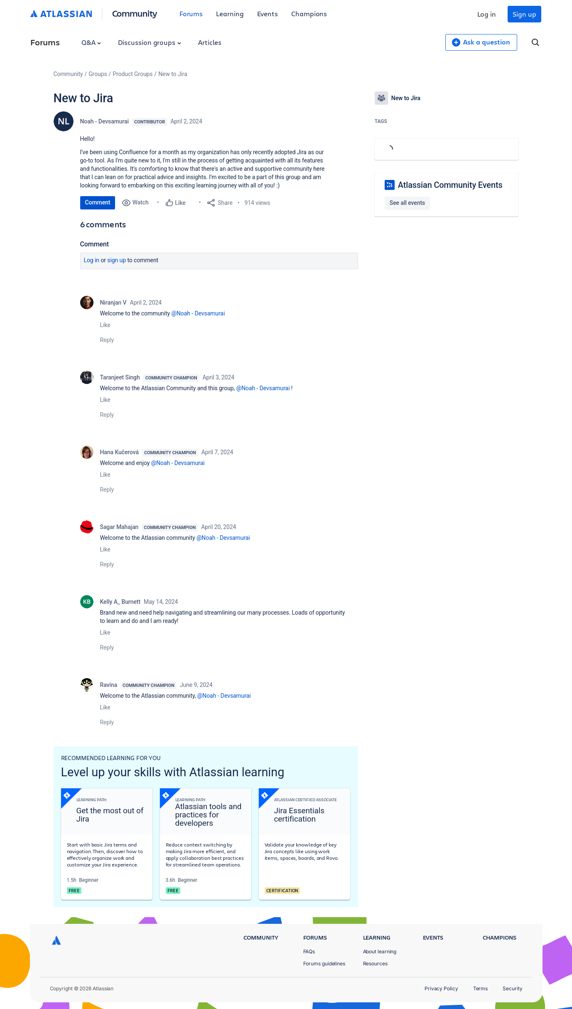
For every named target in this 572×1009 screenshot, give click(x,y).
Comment (97, 202)
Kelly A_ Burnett (120, 601)
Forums (191, 13)
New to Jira (172, 74)
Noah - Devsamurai (104, 121)
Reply (107, 340)
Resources (375, 963)
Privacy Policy (441, 988)
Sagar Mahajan (119, 527)
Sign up (524, 14)
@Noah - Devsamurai (198, 313)
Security (512, 988)
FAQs (309, 951)
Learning (229, 13)
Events (267, 13)
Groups (97, 74)
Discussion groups (149, 42)
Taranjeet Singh (120, 377)
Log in (486, 14)
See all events (407, 202)
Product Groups (132, 74)
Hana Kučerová (119, 452)
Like (105, 325)
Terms (480, 988)
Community (134, 13)
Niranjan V (113, 302)
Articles (209, 42)
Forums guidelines (324, 963)
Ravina (109, 685)
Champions (309, 13)
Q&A (91, 42)
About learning (380, 951)
